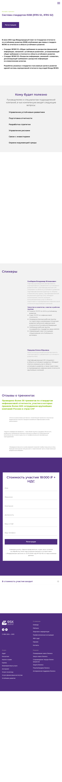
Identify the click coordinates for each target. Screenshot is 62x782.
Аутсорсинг (5, 669)
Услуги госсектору (7, 672)
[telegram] (3, 629)
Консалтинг (5, 656)
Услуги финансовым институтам (12, 675)
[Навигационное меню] (58, 3)
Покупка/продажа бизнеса (41, 668)
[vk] (6, 629)
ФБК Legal (36, 638)
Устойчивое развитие (8, 678)
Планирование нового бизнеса (42, 653)
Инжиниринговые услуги (9, 666)
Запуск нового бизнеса (40, 656)
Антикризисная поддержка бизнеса (44, 671)
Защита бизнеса (38, 665)
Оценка (4, 663)
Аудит (4, 653)
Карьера (35, 642)
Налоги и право (7, 659)
